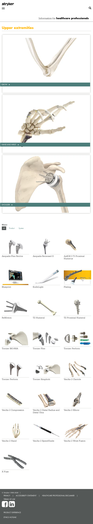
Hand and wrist (9, 144)
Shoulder (6, 205)
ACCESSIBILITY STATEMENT (26, 495)
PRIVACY (7, 495)
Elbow (5, 84)
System (21, 228)
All (4, 228)
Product (12, 228)
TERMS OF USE (9, 499)
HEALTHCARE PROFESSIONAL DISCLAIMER (58, 495)
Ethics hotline (10, 517)
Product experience (12, 512)
